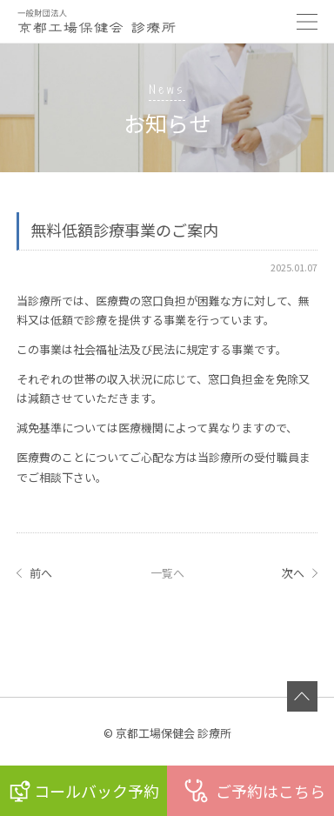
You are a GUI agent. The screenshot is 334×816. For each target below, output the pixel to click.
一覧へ (167, 573)
